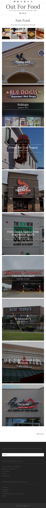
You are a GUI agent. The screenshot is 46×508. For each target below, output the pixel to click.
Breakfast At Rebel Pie (9, 469)
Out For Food (23, 6)
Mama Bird (5, 476)
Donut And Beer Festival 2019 (11, 467)
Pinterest (5, 491)
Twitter (4, 496)
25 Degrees (6, 471)
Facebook (5, 487)
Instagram (5, 489)
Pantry (4, 473)
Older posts (40, 434)
